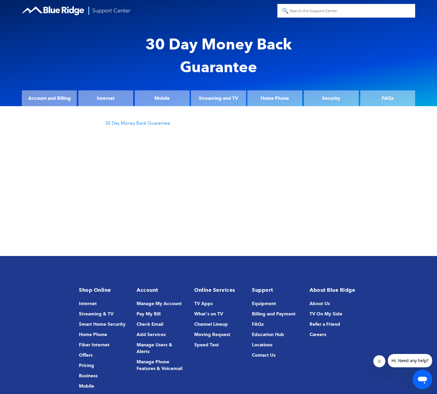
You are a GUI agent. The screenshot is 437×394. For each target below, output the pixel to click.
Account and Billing (49, 98)
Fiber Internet (94, 345)
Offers (86, 355)
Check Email (150, 324)
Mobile (162, 98)
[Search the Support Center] (346, 11)
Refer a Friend (325, 324)
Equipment (264, 303)
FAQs (388, 98)
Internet (106, 98)
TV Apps (203, 303)
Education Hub (268, 334)
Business (88, 376)
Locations (262, 345)
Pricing (86, 365)
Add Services (151, 334)
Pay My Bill (149, 314)
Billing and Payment (274, 314)
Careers (318, 334)
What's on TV (208, 314)
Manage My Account (159, 303)
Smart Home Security (102, 324)
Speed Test (206, 345)
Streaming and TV (218, 98)
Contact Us (264, 355)
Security (331, 98)
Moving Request (212, 334)
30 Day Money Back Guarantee (137, 123)
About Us (320, 303)
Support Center (111, 10)
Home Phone (275, 98)
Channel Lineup (211, 324)
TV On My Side (326, 314)
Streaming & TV (96, 314)
